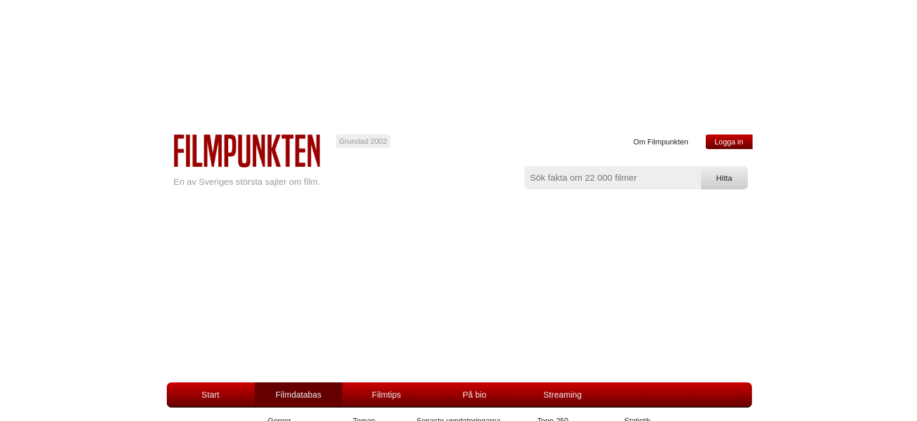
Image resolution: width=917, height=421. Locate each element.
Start (210, 394)
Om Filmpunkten (660, 141)
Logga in (729, 141)
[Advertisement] (458, 295)
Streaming (563, 394)
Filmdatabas (298, 394)
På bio (474, 394)
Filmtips (386, 394)
